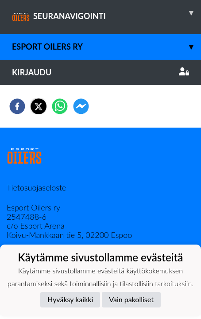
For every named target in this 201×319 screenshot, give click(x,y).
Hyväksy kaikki (70, 299)
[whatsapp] (60, 106)
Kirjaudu (100, 72)
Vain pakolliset (131, 299)
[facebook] (17, 106)
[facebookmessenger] (81, 106)
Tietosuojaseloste (36, 187)
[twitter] (38, 106)
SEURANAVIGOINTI (106, 13)
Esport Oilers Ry (106, 46)
